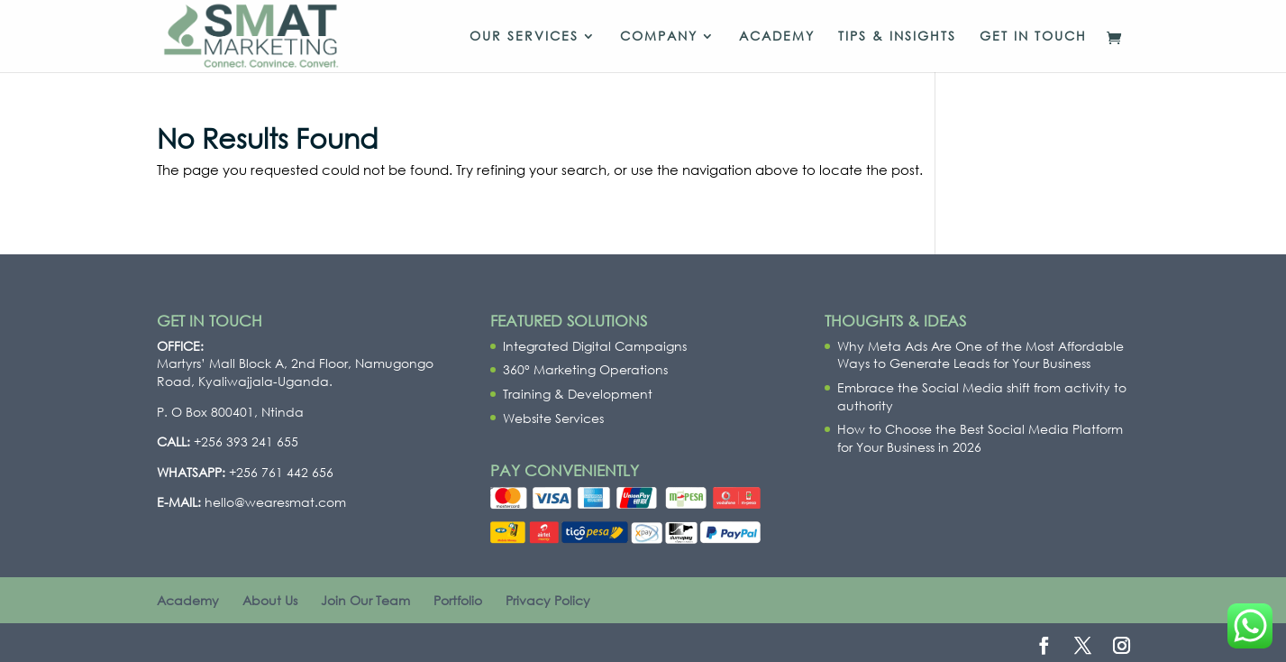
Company (659, 37)
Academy (777, 37)
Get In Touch (1033, 37)
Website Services (553, 418)
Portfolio (457, 600)
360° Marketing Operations (585, 369)
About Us (269, 600)
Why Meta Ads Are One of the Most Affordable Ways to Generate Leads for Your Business (980, 354)
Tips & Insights (897, 37)
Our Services (524, 37)
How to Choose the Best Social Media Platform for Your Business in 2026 (980, 437)
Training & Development (577, 393)
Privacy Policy (548, 600)
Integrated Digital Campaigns (595, 345)
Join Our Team (365, 600)
